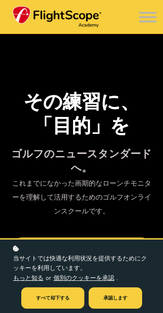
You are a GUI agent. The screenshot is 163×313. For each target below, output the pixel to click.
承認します (115, 298)
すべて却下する (53, 298)
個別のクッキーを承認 (83, 278)
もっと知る (28, 278)
